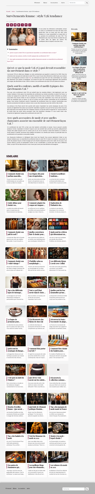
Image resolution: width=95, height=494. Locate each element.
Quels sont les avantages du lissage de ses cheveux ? (15, 350)
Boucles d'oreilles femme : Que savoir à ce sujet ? (15, 409)
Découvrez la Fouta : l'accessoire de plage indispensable (58, 321)
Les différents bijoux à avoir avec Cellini (58, 262)
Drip (30, 77)
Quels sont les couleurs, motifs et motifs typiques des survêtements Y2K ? (29, 56)
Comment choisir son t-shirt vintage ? (16, 262)
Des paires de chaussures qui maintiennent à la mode (14, 468)
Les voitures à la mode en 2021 (58, 466)
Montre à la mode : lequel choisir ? (57, 437)
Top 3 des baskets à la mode (16, 437)
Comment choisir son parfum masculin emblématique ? (79, 45)
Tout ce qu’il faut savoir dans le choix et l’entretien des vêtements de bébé (37, 293)
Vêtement (37, 2)
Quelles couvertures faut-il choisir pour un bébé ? (36, 234)
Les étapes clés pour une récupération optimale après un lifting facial (79, 69)
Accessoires (54, 2)
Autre (63, 2)
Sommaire (13, 49)
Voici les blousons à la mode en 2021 (37, 437)
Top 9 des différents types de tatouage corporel (15, 292)
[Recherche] (77, 2)
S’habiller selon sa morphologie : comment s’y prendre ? (37, 264)
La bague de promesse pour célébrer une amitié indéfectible (15, 322)
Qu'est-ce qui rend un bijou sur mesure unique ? (79, 94)
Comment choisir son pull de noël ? (16, 233)
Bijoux (45, 2)
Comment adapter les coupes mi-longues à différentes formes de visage (37, 206)
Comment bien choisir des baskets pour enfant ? (58, 350)
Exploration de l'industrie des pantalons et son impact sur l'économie (58, 206)
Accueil (8, 11)
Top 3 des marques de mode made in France (58, 408)
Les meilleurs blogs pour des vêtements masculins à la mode (36, 467)
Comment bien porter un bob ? (37, 349)
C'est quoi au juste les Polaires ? (16, 379)
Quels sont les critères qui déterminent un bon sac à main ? (58, 234)
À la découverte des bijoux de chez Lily (36, 320)
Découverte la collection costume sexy (57, 380)
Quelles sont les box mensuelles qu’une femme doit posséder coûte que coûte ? (58, 293)
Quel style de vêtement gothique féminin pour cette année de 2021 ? (37, 410)
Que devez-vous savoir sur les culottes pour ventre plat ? (37, 380)
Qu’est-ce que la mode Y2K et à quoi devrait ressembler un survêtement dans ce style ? (33, 52)
